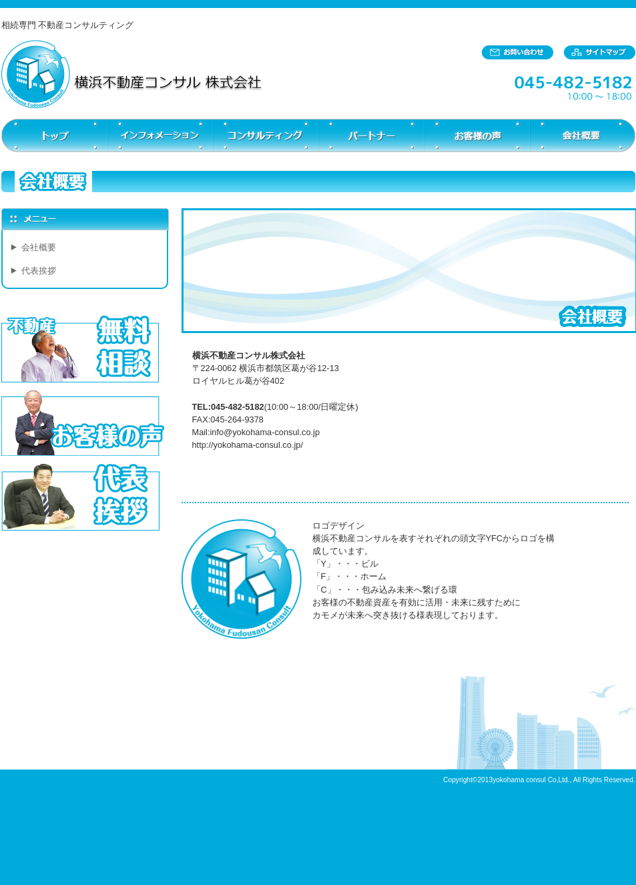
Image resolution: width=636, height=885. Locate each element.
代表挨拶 (38, 271)
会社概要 (38, 247)
